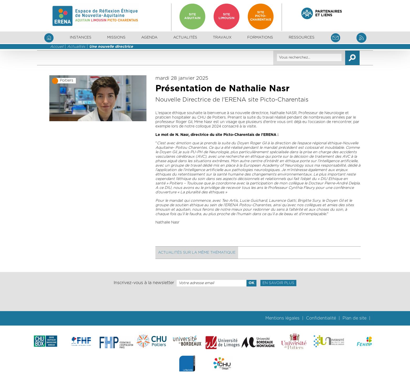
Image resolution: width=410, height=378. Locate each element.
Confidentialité (321, 318)
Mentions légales (282, 318)
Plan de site (354, 318)
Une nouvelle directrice (111, 47)
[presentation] (205, 299)
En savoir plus (278, 283)
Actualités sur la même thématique (196, 252)
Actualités (185, 37)
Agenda (149, 37)
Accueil (56, 47)
